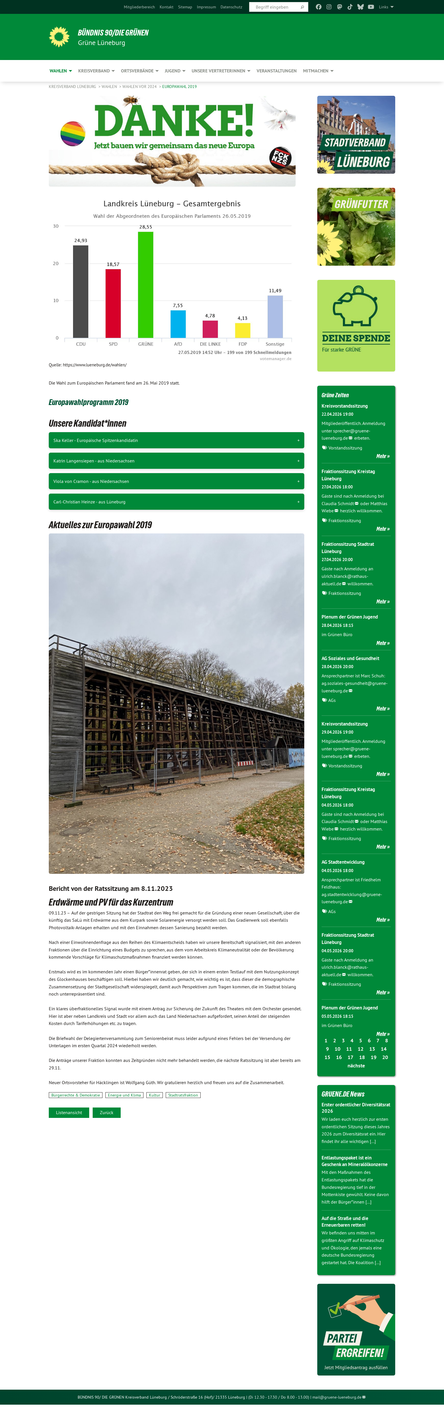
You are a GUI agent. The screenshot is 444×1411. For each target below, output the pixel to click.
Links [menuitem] (383, 7)
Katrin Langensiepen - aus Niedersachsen (94, 461)
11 (349, 1048)
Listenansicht (69, 1112)
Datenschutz (231, 7)
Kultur (154, 1095)
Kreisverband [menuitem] (94, 71)
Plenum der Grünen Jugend (352, 616)
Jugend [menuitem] (172, 71)
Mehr (381, 456)
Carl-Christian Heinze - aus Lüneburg (89, 502)
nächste (356, 1065)
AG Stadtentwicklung (345, 862)
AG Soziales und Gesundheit (353, 658)
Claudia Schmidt (338, 503)
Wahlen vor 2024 (140, 86)
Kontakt (167, 7)
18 (362, 1057)
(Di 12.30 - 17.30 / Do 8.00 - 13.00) (278, 1403)
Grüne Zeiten (338, 395)
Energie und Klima (124, 1095)
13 (372, 1048)
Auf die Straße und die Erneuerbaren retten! (347, 1227)
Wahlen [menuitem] (58, 71)
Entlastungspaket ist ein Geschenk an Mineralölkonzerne (349, 1164)
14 (384, 1048)
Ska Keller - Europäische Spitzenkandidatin (95, 440)
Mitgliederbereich (139, 7)
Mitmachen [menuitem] (316, 71)
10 (337, 1048)
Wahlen (110, 86)
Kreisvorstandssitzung (346, 405)
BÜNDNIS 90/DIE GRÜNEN (120, 32)
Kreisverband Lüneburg (73, 86)
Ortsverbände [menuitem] (137, 71)
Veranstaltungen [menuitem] (277, 71)
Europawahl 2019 (179, 86)
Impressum (206, 7)
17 (350, 1057)
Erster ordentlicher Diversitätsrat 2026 (343, 1107)
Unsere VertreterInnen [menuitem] (218, 71)
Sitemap (185, 7)
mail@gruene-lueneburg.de (336, 1403)
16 (339, 1057)
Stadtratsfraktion (183, 1095)
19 (373, 1057)
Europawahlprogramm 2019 (95, 401)
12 (360, 1048)
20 (385, 1057)
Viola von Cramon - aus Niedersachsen (91, 481)
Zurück (106, 1112)
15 (327, 1057)
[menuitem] (139, 7)
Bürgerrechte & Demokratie (75, 1095)
